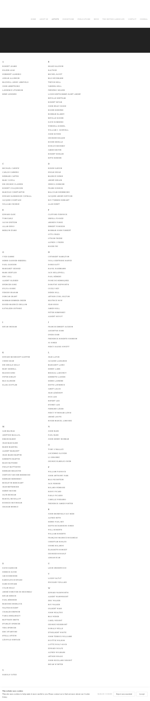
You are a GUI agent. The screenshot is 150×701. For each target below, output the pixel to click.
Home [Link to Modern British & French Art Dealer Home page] (33, 19)
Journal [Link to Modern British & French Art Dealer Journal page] (144, 19)
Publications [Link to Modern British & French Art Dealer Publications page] (84, 19)
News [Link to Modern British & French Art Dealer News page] (96, 19)
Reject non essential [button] (124, 694)
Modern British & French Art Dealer (22, 9)
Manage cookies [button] (105, 694)
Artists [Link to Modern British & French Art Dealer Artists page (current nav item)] (55, 19)
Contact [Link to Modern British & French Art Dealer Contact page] (132, 19)
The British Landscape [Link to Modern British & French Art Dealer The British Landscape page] (113, 19)
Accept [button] (142, 694)
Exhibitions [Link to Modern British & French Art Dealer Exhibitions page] (68, 19)
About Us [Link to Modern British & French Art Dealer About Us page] (44, 19)
